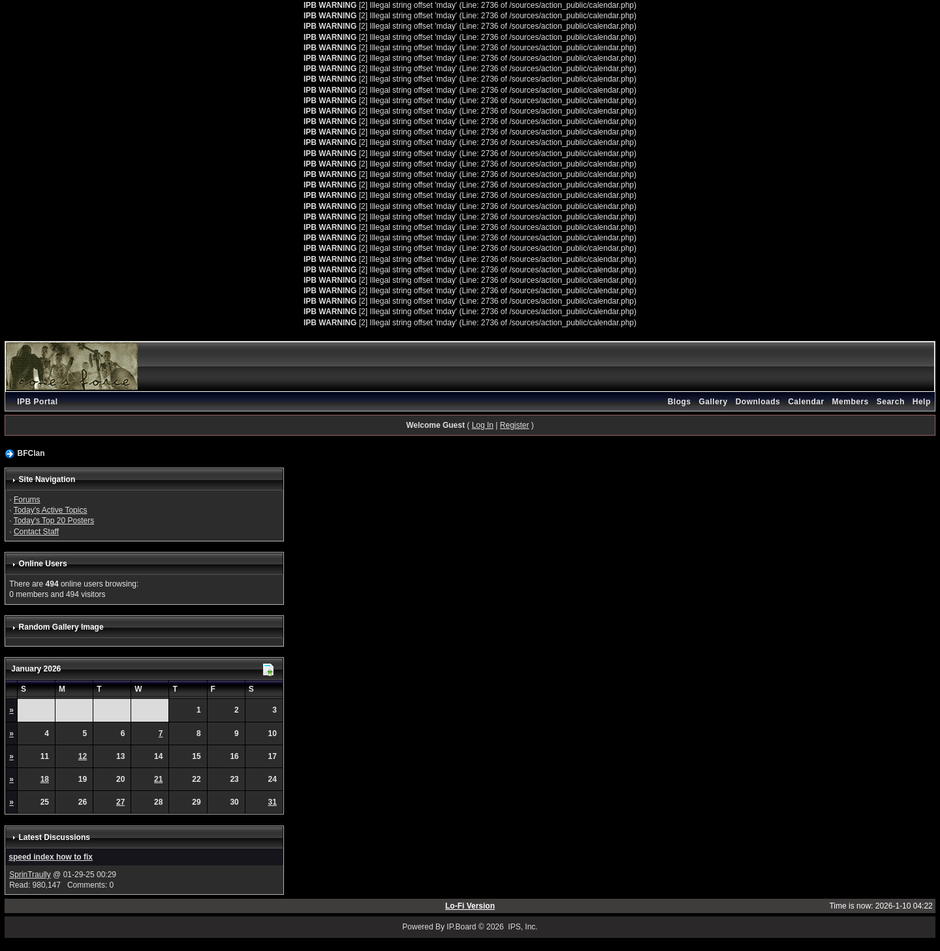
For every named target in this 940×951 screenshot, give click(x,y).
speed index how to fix (50, 857)
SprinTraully (30, 874)
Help (922, 401)
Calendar (806, 401)
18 (44, 779)
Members (850, 401)
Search (891, 401)
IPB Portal (37, 401)
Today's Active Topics (50, 510)
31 (272, 802)
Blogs (679, 401)
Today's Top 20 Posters (54, 520)
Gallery (712, 401)
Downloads (758, 401)
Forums (27, 499)
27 (120, 802)
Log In (483, 425)
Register (514, 425)
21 (158, 779)
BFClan (31, 453)
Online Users (43, 563)
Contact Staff (36, 531)
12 (82, 756)
